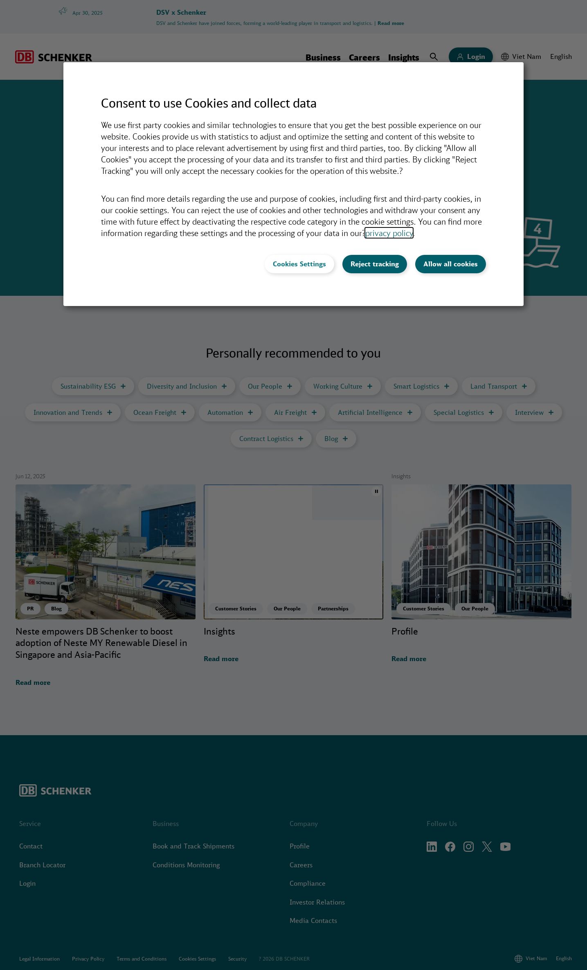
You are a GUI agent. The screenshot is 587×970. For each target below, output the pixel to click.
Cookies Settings (299, 264)
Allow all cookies (450, 264)
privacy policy (389, 233)
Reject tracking (375, 264)
